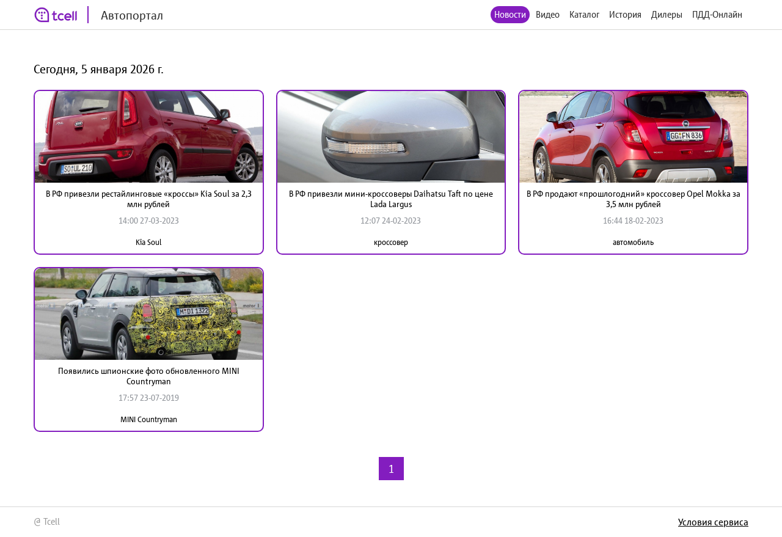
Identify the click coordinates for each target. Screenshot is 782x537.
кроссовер (391, 242)
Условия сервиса (713, 522)
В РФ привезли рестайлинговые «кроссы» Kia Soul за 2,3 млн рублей (149, 199)
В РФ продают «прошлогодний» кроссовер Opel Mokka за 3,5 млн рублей (633, 199)
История (625, 14)
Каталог (584, 14)
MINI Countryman (148, 419)
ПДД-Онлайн (717, 14)
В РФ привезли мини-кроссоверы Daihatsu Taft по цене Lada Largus (391, 199)
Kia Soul (148, 242)
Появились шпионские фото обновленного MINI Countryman (148, 376)
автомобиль (633, 242)
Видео (548, 14)
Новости (510, 14)
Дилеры (666, 14)
